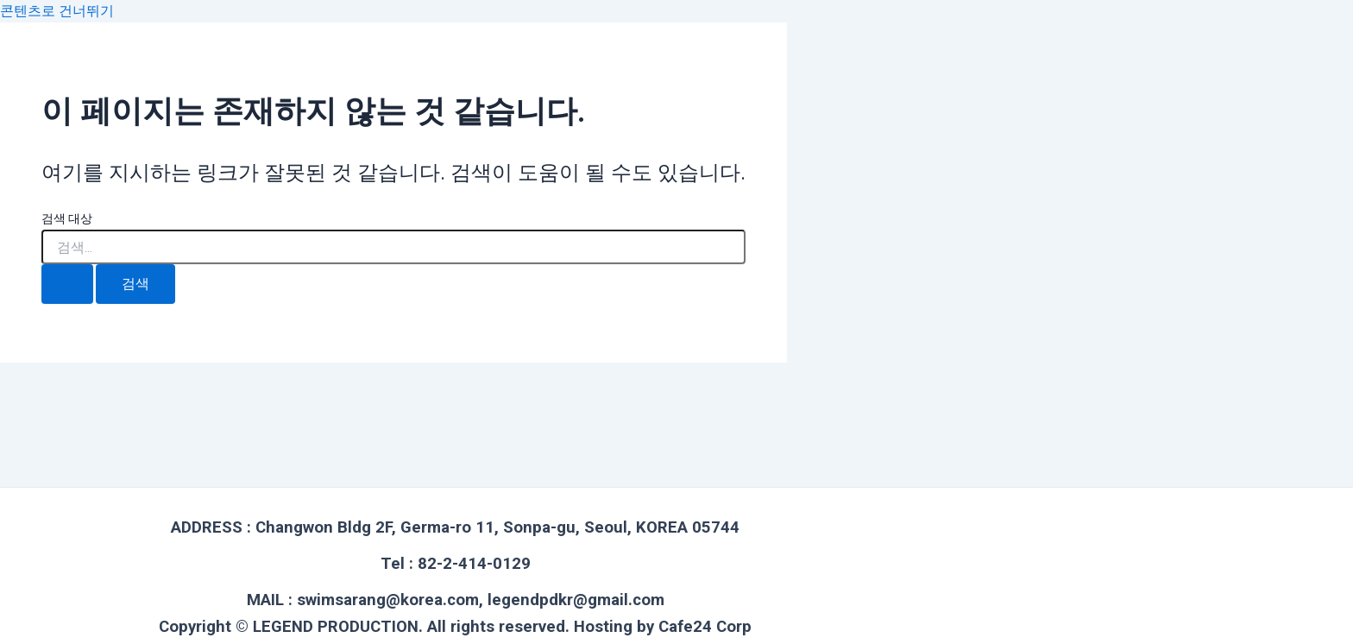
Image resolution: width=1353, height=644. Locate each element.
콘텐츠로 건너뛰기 (57, 11)
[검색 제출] (67, 284)
